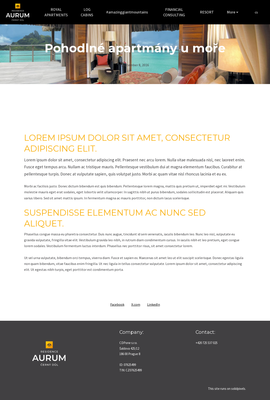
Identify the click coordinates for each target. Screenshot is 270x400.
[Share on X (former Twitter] (135, 304)
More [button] (231, 12)
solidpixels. (238, 389)
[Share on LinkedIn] (153, 304)
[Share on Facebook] (117, 304)
